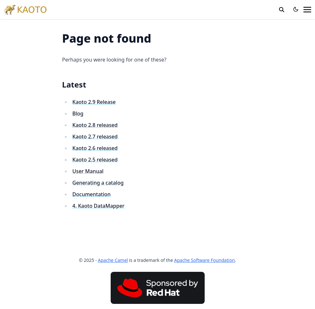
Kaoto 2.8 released (95, 125)
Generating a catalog (98, 182)
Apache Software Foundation (204, 260)
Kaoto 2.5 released (95, 159)
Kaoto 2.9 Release (94, 101)
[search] (281, 9)
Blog (77, 113)
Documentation (91, 194)
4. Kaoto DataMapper (98, 205)
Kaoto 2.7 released (95, 136)
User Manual (88, 171)
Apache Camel (113, 260)
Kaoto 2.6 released (95, 148)
